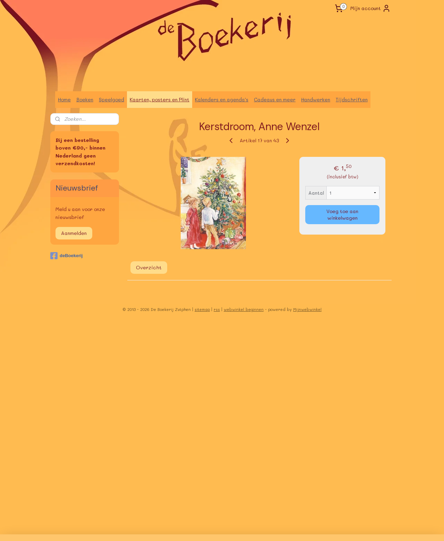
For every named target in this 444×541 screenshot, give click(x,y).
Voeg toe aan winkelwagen (342, 214)
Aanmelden (74, 233)
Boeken (84, 99)
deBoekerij (66, 256)
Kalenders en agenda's (221, 99)
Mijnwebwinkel (307, 309)
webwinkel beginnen (244, 309)
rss (217, 309)
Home (64, 99)
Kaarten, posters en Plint (159, 99)
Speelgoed (111, 99)
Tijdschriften (352, 99)
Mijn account (370, 8)
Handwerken (315, 99)
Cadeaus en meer (275, 99)
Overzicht (149, 267)
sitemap (202, 309)
